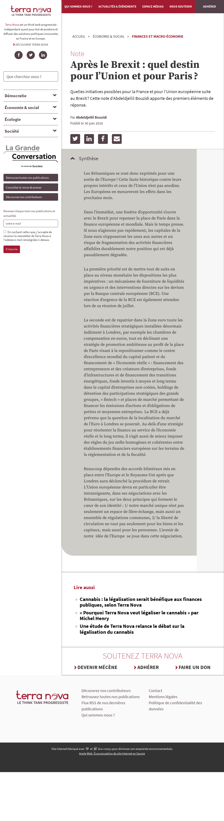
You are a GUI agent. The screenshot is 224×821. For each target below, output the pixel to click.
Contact (155, 690)
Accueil (78, 36)
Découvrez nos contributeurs (24, 197)
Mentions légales (163, 696)
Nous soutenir (181, 6)
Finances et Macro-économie (157, 36)
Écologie (13, 119)
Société (12, 131)
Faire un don (195, 667)
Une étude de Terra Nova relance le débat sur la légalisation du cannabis (132, 629)
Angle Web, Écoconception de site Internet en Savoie (112, 753)
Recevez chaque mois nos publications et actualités (29, 213)
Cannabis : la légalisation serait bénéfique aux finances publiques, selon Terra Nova (141, 602)
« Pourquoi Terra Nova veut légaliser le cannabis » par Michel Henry (139, 615)
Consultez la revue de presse (23, 187)
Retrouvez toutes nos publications (27, 178)
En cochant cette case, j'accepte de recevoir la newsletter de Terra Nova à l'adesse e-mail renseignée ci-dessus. (27, 236)
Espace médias (152, 6)
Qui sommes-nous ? (78, 6)
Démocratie (15, 95)
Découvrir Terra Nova (31, 44)
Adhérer (209, 6)
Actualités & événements (117, 6)
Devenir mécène (97, 667)
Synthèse (88, 158)
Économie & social (22, 107)
